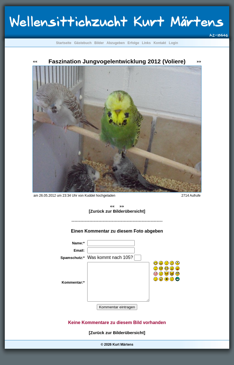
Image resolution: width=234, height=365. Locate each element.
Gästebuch (82, 43)
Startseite (63, 43)
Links (146, 43)
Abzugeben (116, 43)
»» (199, 61)
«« (35, 61)
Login (173, 43)
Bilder (99, 43)
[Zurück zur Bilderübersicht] (117, 211)
